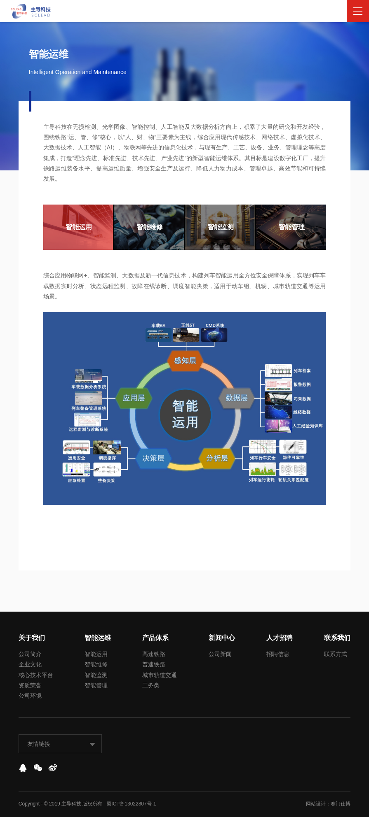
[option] (78, 227)
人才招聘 (279, 637)
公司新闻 (220, 654)
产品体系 (155, 637)
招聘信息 (277, 654)
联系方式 (335, 654)
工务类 (151, 685)
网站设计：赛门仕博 (328, 804)
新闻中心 (222, 637)
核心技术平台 (36, 675)
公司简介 (30, 654)
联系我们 (337, 637)
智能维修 (96, 664)
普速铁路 (153, 664)
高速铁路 (153, 654)
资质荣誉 (30, 685)
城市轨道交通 (159, 675)
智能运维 (98, 637)
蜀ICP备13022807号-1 (131, 804)
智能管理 (96, 685)
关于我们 (32, 637)
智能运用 (96, 654)
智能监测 (96, 675)
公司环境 (30, 695)
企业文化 (30, 664)
